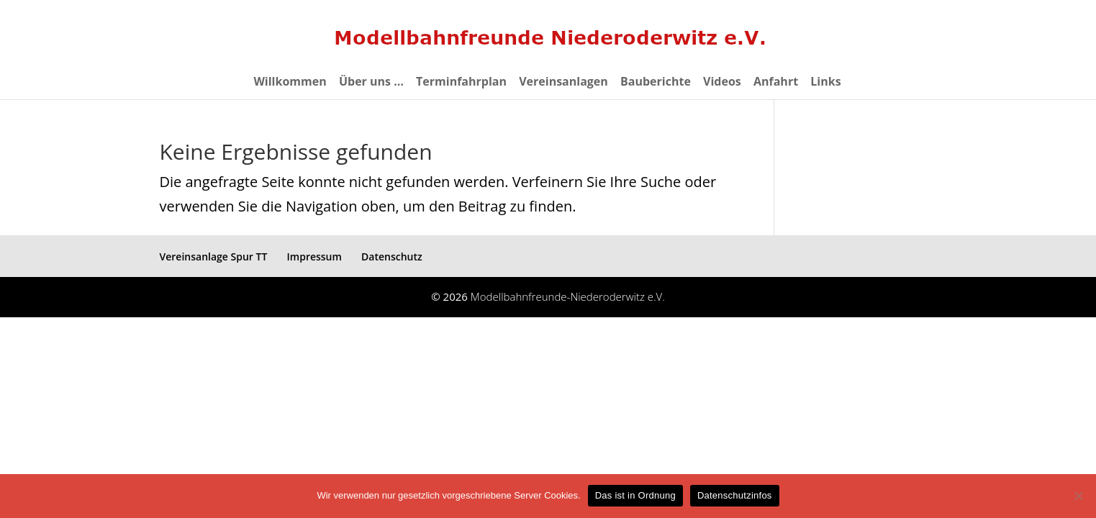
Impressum (314, 256)
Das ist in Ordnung (635, 495)
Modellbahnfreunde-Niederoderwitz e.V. (568, 296)
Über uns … (371, 82)
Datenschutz (391, 256)
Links (825, 82)
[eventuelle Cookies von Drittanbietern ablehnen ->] (1078, 496)
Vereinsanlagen (563, 82)
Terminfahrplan (461, 82)
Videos (722, 82)
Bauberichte (655, 82)
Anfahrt (775, 82)
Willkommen (289, 82)
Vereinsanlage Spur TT (214, 256)
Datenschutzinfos (734, 495)
